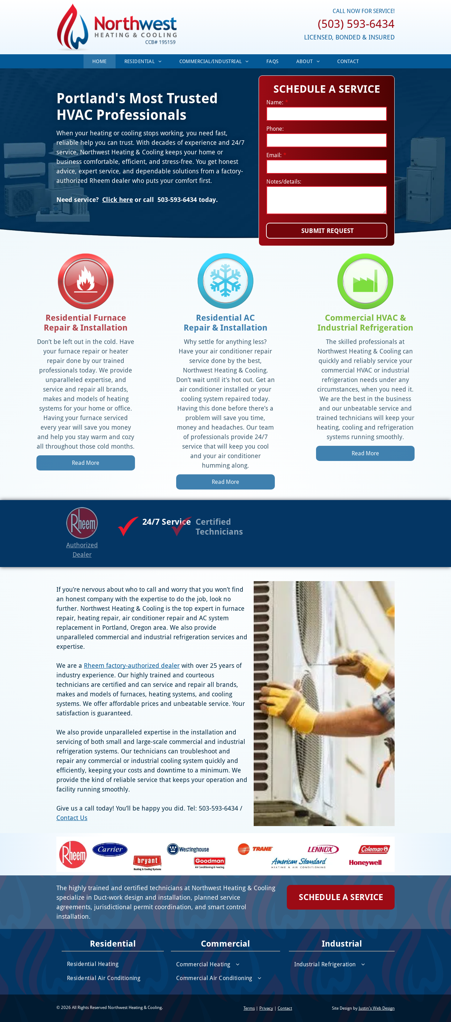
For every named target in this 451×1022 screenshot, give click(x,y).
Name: (274, 102)
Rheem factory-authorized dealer (101, 665)
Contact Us (41, 817)
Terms (249, 1008)
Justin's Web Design (377, 1008)
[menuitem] (100, 61)
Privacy (266, 1008)
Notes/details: (283, 181)
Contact (285, 1008)
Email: (274, 155)
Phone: (275, 128)
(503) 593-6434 (356, 24)
